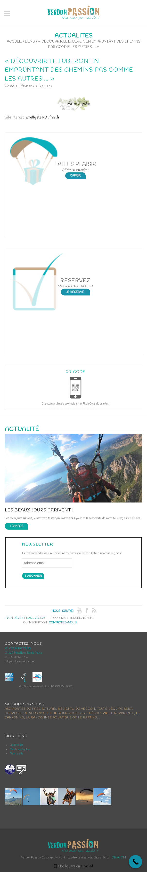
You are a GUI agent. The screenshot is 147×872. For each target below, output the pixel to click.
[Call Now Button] (135, 861)
